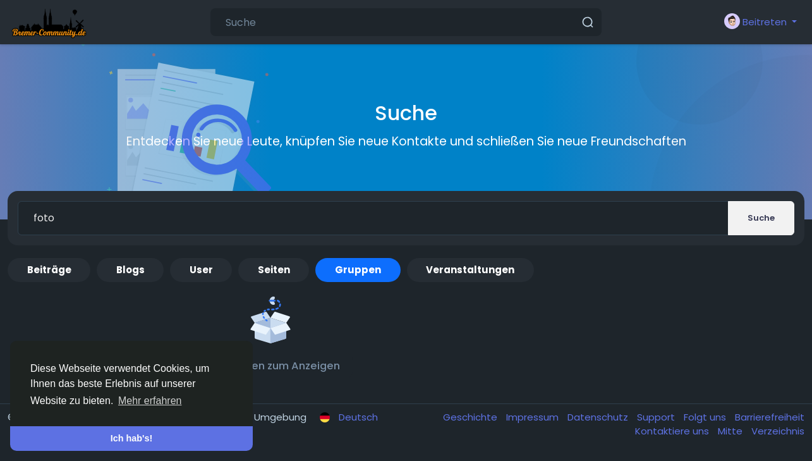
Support (657, 417)
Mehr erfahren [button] (150, 400)
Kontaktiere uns (673, 431)
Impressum (533, 417)
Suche (761, 218)
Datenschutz (599, 417)
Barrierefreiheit (769, 417)
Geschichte (471, 417)
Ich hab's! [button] (132, 438)
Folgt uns (706, 417)
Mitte (731, 431)
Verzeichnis (777, 431)
